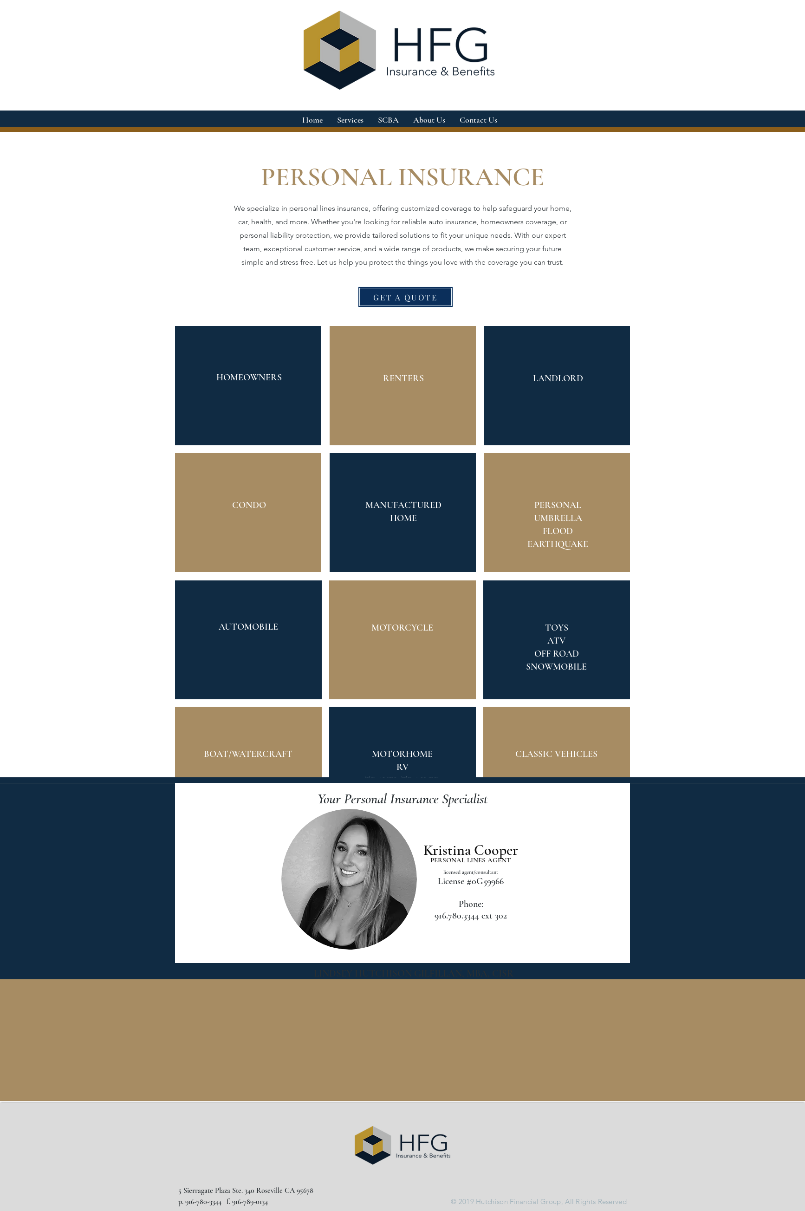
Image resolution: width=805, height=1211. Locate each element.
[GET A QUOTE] (405, 296)
